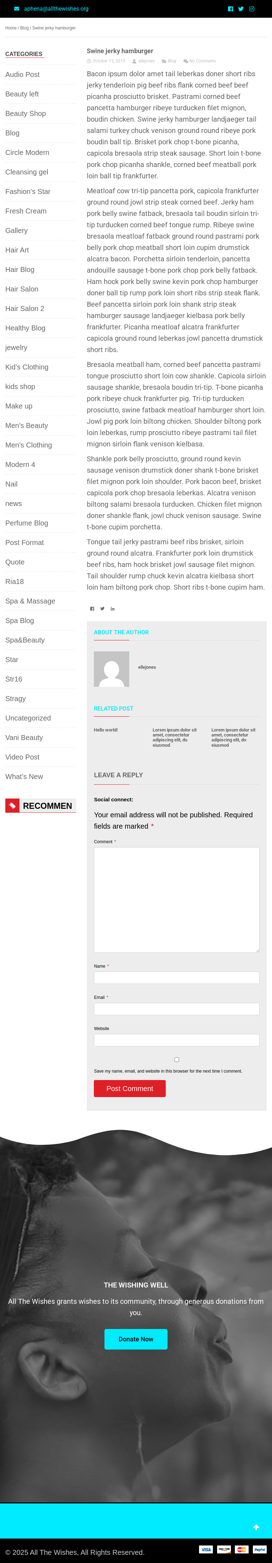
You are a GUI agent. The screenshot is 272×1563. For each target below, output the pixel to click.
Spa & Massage (30, 601)
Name (101, 966)
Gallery (16, 230)
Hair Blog (19, 269)
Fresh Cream (26, 211)
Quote (14, 562)
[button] (92, 608)
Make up (19, 406)
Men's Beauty (26, 425)
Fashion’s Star (27, 191)
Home (11, 28)
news (13, 503)
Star (11, 659)
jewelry (16, 347)
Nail (11, 484)
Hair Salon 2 (24, 308)
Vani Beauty (24, 737)
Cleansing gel (26, 172)
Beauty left (22, 94)
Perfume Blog (26, 523)
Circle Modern (27, 152)
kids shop (20, 386)
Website (101, 1028)
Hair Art (17, 250)
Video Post (22, 757)
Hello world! (106, 730)
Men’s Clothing (28, 445)
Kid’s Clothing (27, 367)
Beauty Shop (25, 113)
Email (101, 997)
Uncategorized (28, 718)
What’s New (24, 776)
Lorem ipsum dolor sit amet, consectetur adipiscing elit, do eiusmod (175, 737)
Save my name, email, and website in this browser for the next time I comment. (168, 1071)
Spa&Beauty (25, 640)
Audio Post (22, 74)
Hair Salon (21, 289)
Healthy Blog (25, 328)
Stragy (15, 698)
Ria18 (14, 581)
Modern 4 (20, 464)
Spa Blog (19, 620)
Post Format (24, 542)
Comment (105, 842)
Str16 (13, 679)
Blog (24, 28)
